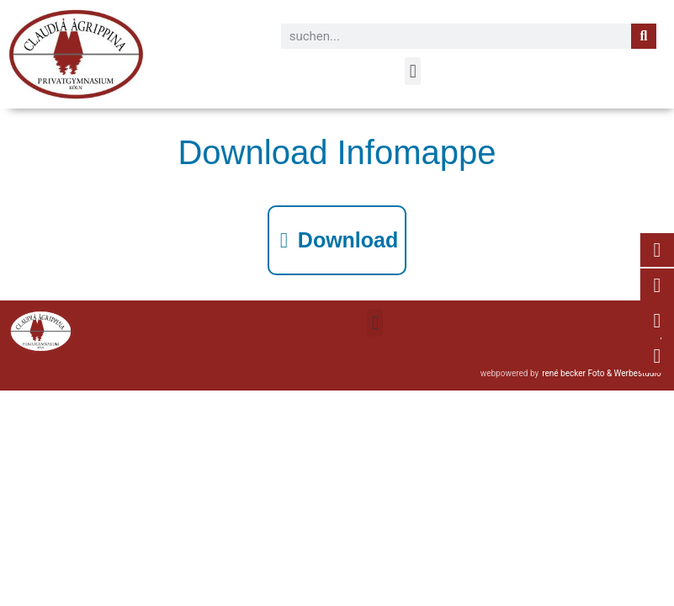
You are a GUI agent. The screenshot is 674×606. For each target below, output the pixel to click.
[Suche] (643, 36)
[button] (413, 71)
